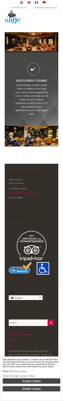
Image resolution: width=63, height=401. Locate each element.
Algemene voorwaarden (21, 334)
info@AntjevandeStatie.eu (45, 7)
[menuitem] (46, 17)
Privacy (12, 340)
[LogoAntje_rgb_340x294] (26, 17)
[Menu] (53, 17)
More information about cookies (19, 375)
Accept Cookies (31, 381)
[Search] (46, 17)
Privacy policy (19, 371)
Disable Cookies (31, 389)
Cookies (13, 345)
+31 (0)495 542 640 (18, 7)
